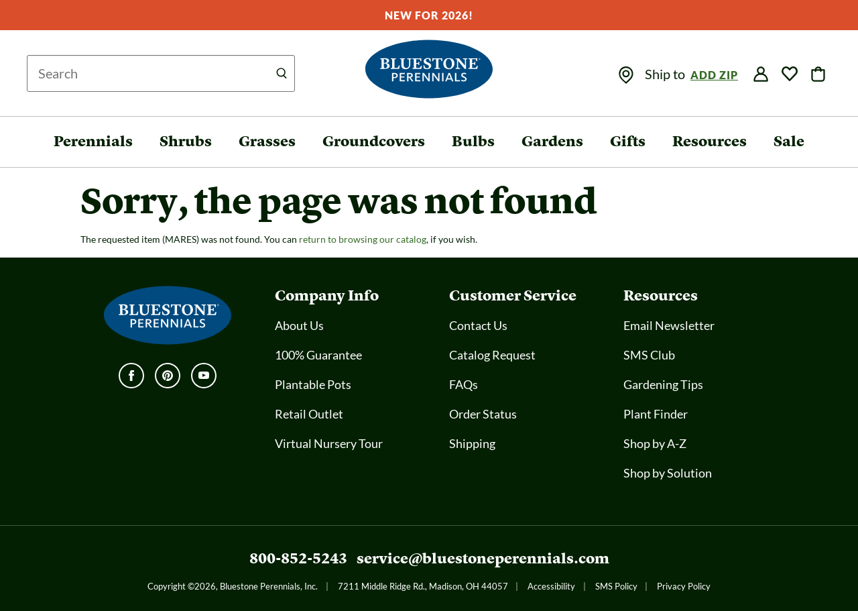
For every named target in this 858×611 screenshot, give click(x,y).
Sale (789, 141)
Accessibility (551, 586)
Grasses (267, 141)
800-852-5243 (298, 558)
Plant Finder (655, 413)
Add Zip (714, 74)
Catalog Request (492, 354)
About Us (299, 325)
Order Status (483, 413)
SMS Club (649, 354)
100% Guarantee (318, 354)
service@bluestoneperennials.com (483, 558)
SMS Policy (616, 586)
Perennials (93, 141)
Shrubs (186, 141)
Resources (709, 141)
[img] (626, 75)
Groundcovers (373, 141)
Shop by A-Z (654, 443)
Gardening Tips (663, 384)
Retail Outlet (309, 413)
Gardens (552, 141)
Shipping (472, 443)
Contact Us (478, 325)
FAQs (463, 384)
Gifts (628, 141)
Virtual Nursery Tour (329, 443)
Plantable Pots (313, 384)
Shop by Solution (667, 472)
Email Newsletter (669, 325)
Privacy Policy (684, 586)
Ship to (666, 74)
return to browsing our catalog (362, 239)
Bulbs (473, 141)
